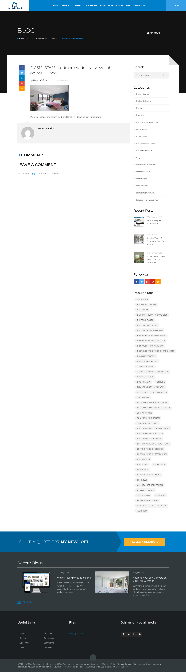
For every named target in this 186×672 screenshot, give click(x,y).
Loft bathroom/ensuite (146, 164)
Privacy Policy (76, 633)
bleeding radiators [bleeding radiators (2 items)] (147, 325)
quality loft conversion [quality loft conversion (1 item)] (150, 485)
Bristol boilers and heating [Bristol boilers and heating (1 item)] (151, 335)
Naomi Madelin (40, 80)
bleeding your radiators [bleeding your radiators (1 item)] (150, 330)
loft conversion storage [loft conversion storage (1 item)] (150, 449)
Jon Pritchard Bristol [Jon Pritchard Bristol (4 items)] (148, 418)
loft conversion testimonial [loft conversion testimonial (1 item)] (152, 454)
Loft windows (142, 186)
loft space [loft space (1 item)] (160, 464)
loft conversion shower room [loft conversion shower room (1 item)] (153, 444)
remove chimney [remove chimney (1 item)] (145, 490)
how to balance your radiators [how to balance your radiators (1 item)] (154, 408)
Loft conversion (143, 172)
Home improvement (145, 193)
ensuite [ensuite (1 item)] (161, 382)
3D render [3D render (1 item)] (142, 299)
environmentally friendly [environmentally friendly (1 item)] (150, 387)
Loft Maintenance (144, 150)
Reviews (139, 108)
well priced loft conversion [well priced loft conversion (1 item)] (152, 506)
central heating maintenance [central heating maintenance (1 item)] (152, 371)
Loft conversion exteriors (147, 122)
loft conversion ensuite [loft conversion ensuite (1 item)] (150, 433)
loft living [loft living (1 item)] (142, 464)
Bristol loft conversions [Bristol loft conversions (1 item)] (150, 346)
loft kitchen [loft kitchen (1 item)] (143, 459)
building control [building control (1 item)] (146, 356)
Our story (48, 633)
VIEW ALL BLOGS (25, 602)
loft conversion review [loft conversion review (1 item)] (149, 439)
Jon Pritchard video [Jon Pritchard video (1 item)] (147, 423)
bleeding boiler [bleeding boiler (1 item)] (145, 320)
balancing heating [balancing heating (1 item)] (147, 304)
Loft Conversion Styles (146, 143)
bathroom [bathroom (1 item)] (142, 310)
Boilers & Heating (143, 101)
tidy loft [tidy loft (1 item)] (161, 495)
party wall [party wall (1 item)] (142, 469)
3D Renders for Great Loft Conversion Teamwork (156, 259)
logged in (35, 173)
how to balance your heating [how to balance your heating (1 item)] (152, 402)
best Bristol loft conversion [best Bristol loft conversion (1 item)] (152, 315)
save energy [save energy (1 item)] (143, 495)
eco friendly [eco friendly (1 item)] (143, 382)
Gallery (23, 638)
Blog (22, 648)
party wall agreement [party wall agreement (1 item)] (148, 475)
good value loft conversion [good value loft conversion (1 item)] (152, 392)
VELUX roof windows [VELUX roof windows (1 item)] (148, 500)
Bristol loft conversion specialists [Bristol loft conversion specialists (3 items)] (155, 351)
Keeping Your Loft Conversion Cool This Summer (156, 241)
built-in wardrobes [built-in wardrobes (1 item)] (147, 361)
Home (21, 38)
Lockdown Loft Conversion (43, 38)
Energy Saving (142, 94)
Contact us (48, 648)
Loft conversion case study (147, 200)
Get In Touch (154, 33)
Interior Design (142, 136)
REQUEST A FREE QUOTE (144, 542)
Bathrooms (49, 643)
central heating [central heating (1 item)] (145, 366)
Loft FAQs (24, 643)
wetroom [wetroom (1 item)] (142, 511)
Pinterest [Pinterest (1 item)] (142, 480)
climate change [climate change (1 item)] (145, 377)
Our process (49, 638)
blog (138, 157)
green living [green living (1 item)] (143, 397)
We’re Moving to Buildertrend (154, 222)
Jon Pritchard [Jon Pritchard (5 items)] (144, 413)
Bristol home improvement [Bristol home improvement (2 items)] (151, 341)
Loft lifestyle (141, 179)
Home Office (142, 129)
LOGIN (176, 5)
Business (140, 115)
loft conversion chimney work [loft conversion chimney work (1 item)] (153, 428)
